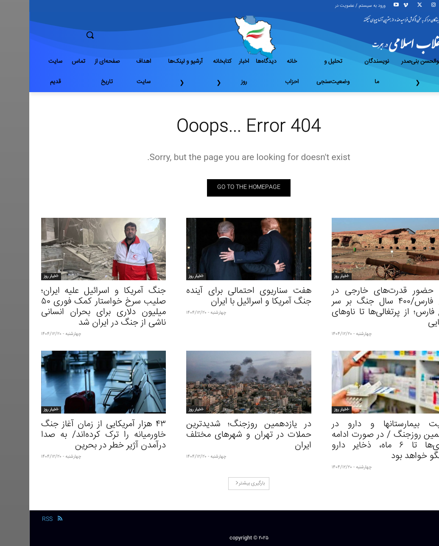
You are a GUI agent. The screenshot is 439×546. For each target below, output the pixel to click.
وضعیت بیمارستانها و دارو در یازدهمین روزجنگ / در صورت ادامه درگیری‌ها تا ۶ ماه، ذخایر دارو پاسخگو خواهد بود (365, 440)
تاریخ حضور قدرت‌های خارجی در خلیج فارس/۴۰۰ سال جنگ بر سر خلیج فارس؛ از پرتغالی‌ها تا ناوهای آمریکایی (365, 307)
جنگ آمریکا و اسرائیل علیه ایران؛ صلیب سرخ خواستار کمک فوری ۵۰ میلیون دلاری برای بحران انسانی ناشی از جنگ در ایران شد (74, 307)
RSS (18, 519)
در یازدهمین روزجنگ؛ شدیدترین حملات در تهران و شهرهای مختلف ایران (219, 435)
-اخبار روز (312, 276)
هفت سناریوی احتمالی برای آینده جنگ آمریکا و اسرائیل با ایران (219, 296)
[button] (119, 35)
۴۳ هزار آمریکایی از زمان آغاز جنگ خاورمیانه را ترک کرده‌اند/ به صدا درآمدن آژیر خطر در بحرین (74, 435)
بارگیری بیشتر (220, 483)
